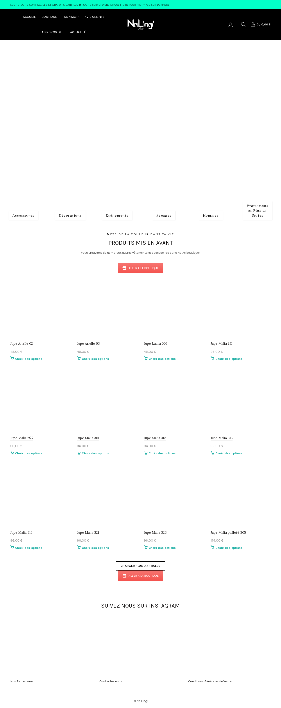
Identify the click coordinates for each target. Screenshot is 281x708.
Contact (71, 17)
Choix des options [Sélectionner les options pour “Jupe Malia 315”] (229, 453)
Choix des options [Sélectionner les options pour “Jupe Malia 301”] (95, 453)
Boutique (49, 17)
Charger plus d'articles (140, 566)
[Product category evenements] (117, 215)
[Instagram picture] (75, 629)
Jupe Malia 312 (155, 438)
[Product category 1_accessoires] (23, 215)
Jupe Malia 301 (88, 438)
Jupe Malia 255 (21, 438)
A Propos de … (53, 32)
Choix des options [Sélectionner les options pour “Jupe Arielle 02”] (28, 359)
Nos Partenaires (22, 681)
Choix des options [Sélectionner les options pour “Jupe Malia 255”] (28, 453)
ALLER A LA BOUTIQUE (140, 268)
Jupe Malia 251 (221, 343)
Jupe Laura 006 (156, 343)
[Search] (243, 24)
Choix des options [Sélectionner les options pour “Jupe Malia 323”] (162, 548)
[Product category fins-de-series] (257, 210)
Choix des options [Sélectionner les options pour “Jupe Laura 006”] (162, 359)
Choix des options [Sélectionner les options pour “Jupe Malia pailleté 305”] (229, 548)
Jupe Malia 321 (88, 532)
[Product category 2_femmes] (164, 215)
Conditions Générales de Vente (209, 681)
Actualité (78, 32)
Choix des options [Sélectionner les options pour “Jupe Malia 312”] (162, 453)
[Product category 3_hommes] (210, 215)
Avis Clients (94, 17)
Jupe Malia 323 (155, 532)
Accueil (29, 17)
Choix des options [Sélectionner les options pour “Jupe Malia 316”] (28, 548)
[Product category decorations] (70, 215)
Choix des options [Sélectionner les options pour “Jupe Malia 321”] (95, 548)
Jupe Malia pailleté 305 (228, 532)
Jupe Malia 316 (21, 532)
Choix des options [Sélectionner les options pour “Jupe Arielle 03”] (95, 359)
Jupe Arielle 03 (88, 343)
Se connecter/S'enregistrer (230, 24)
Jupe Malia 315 (222, 438)
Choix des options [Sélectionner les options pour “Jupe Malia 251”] (229, 359)
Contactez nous (110, 681)
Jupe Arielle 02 (21, 343)
